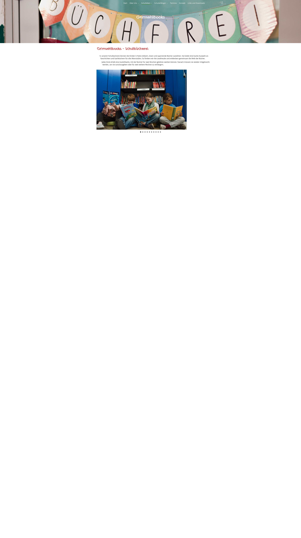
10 (160, 131)
